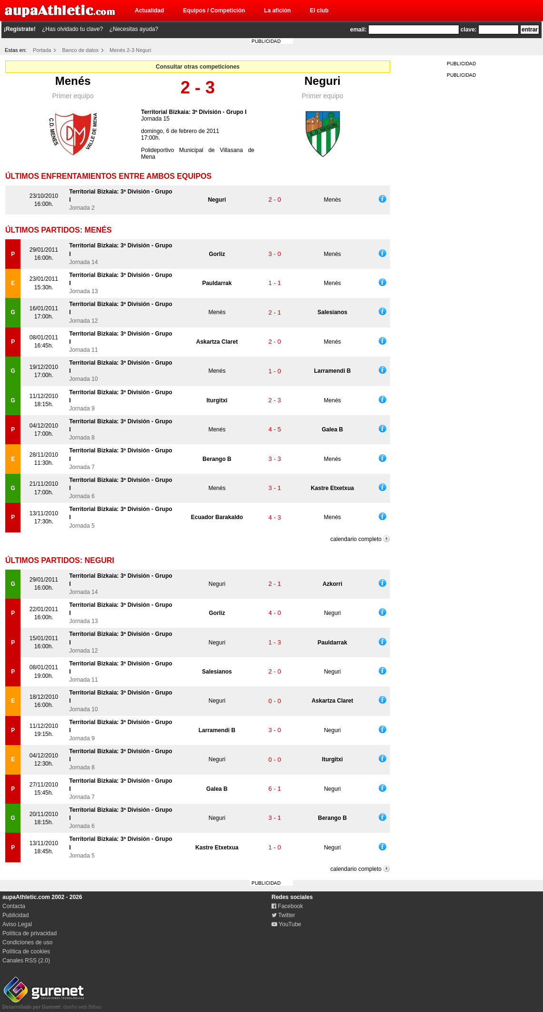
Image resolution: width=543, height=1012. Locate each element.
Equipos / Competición (214, 10)
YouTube (286, 924)
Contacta (13, 906)
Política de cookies (26, 951)
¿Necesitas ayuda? (133, 29)
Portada (42, 50)
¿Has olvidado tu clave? (72, 29)
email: (358, 29)
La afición (277, 10)
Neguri (322, 80)
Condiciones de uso (27, 942)
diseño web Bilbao (51, 1004)
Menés (73, 80)
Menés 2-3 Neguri (130, 50)
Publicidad (15, 915)
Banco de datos (80, 50)
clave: (469, 29)
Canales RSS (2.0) (26, 960)
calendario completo (356, 539)
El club (319, 10)
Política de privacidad (29, 933)
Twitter (283, 915)
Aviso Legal (17, 924)
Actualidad (149, 10)
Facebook (287, 906)
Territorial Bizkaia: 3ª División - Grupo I (194, 112)
